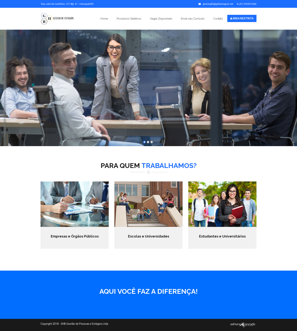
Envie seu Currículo (193, 18)
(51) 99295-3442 (246, 4)
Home (104, 18)
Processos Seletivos (129, 18)
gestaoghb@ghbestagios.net (216, 4)
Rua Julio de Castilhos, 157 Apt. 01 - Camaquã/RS (67, 4)
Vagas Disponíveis (161, 18)
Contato (218, 18)
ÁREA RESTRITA (241, 18)
